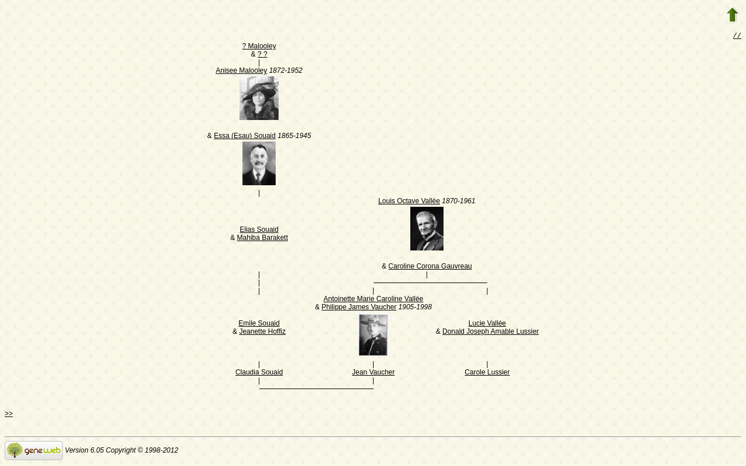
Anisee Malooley (241, 72)
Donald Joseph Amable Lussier (490, 333)
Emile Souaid (259, 324)
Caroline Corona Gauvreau (429, 267)
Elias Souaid (259, 231)
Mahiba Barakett (262, 239)
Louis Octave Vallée (409, 202)
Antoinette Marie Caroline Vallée (373, 300)
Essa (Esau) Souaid (245, 137)
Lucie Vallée (487, 324)
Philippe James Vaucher (359, 308)
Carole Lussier (487, 373)
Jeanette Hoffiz (262, 333)
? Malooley (259, 47)
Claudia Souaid (259, 373)
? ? (263, 55)
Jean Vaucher (373, 373)
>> (9, 415)
